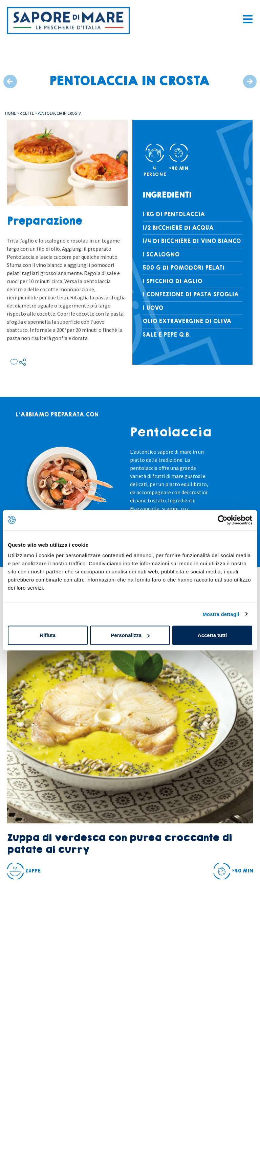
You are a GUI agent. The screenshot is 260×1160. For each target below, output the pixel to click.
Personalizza (130, 635)
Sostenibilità (24, 1143)
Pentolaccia (170, 432)
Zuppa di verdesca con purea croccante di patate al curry (119, 844)
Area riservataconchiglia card (29, 1111)
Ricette (27, 113)
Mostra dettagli (220, 614)
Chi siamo (20, 1128)
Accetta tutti (212, 635)
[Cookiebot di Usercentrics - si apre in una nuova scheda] (222, 520)
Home (10, 113)
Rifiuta (48, 635)
